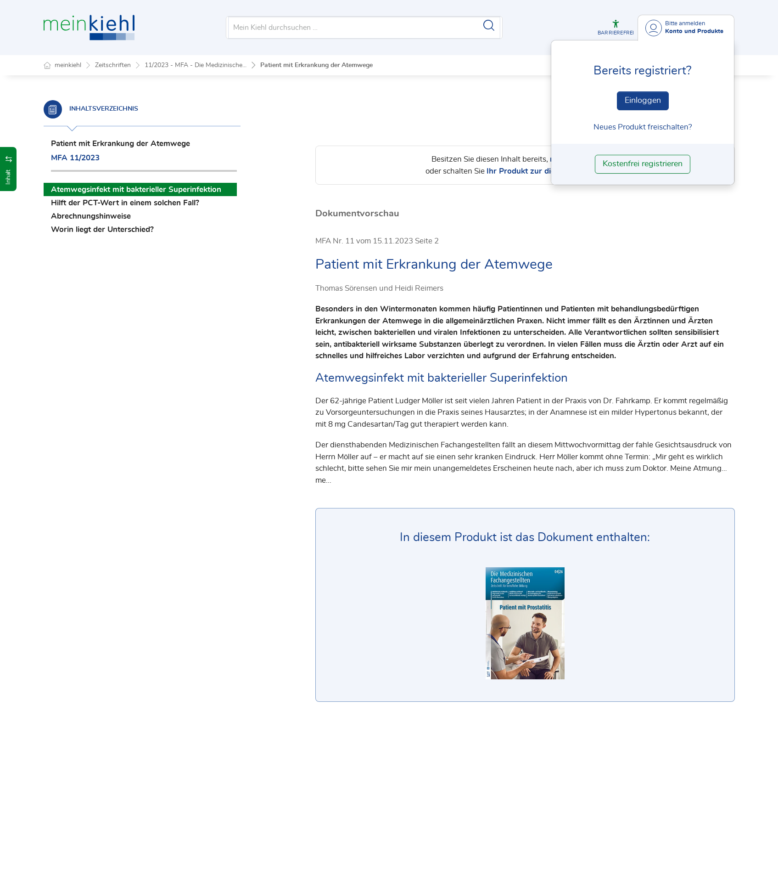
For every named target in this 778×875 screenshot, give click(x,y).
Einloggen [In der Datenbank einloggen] (643, 100)
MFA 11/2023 (75, 158)
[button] (616, 27)
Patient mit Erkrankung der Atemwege (316, 65)
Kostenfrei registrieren (643, 164)
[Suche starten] (489, 25)
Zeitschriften (113, 65)
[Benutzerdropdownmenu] (686, 28)
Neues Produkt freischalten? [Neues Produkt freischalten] (642, 127)
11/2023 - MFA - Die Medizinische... (195, 65)
